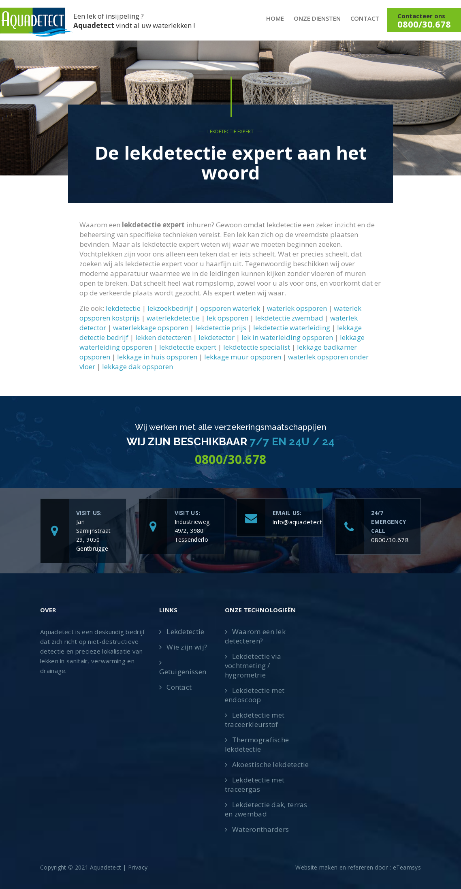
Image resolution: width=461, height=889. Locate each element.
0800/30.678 (390, 540)
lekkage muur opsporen (242, 356)
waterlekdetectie (173, 318)
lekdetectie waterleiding (291, 327)
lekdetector (216, 337)
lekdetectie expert (187, 347)
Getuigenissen (182, 671)
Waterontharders (260, 829)
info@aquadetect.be (302, 522)
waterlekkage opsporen (150, 327)
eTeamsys (407, 867)
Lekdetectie (185, 631)
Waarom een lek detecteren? (255, 636)
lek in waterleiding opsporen (287, 337)
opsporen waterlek (230, 308)
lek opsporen (227, 318)
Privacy (137, 867)
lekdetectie (123, 308)
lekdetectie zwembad (289, 318)
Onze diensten (317, 18)
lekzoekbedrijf (170, 308)
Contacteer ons (424, 21)
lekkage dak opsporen (137, 366)
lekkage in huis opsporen (157, 356)
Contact (364, 18)
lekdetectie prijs (220, 327)
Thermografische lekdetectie (257, 744)
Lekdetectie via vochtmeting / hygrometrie (253, 666)
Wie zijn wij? (186, 647)
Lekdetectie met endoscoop (255, 695)
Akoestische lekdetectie (270, 764)
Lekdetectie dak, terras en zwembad (266, 809)
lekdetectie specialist (256, 347)
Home (275, 18)
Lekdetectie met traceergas (255, 784)
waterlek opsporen (297, 308)
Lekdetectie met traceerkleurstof (255, 719)
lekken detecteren (163, 337)
